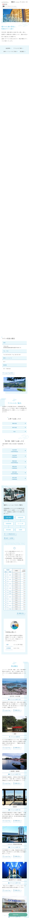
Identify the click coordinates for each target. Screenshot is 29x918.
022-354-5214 (8, 354)
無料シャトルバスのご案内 (10, 51)
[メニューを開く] (24, 2)
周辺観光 (22, 51)
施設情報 (8, 48)
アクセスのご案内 (17, 48)
